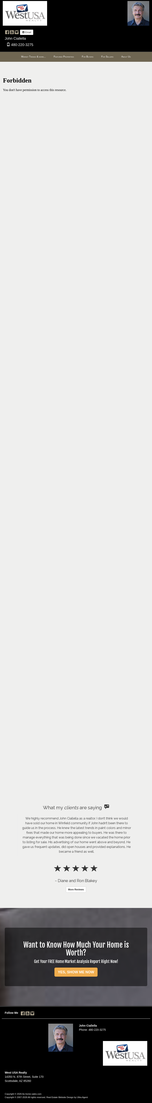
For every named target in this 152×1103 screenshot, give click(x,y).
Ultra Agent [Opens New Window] (82, 1097)
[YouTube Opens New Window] (12, 32)
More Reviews (76, 889)
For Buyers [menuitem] (87, 56)
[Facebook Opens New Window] (7, 32)
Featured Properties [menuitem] (64, 56)
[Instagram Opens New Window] (16, 32)
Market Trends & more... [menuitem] (33, 56)
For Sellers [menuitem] (107, 56)
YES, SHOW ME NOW (76, 972)
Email (26, 32)
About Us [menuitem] (126, 56)
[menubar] (76, 57)
